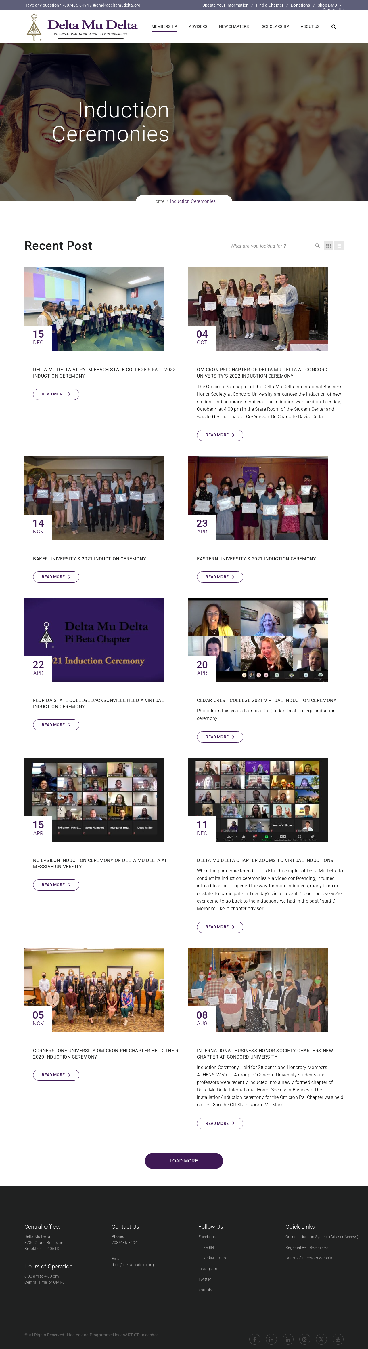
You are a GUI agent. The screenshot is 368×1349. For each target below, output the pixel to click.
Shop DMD (327, 5)
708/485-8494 (75, 5)
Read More (53, 394)
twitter (321, 1334)
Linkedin (271, 1334)
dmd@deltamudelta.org (116, 5)
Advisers (198, 26)
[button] (334, 27)
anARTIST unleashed (139, 1335)
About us (310, 26)
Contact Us (333, 9)
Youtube (205, 1290)
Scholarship (275, 26)
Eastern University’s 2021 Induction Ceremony (256, 559)
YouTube (338, 1334)
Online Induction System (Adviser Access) (322, 1236)
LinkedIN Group (212, 1258)
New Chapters (234, 26)
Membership (164, 26)
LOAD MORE (184, 1161)
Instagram (207, 1268)
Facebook (207, 1236)
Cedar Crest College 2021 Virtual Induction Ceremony (267, 700)
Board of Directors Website (309, 1258)
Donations (300, 5)
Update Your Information (225, 5)
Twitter (204, 1279)
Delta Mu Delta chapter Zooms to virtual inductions (265, 860)
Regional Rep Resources (306, 1247)
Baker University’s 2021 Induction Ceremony (89, 559)
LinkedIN (206, 1247)
